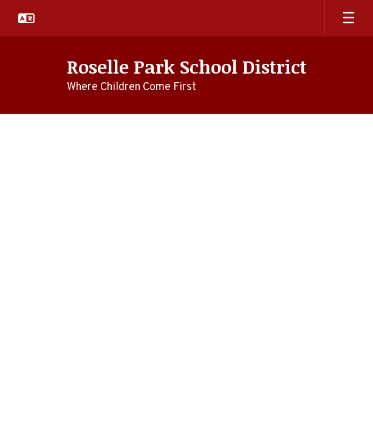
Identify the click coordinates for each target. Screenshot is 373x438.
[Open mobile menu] (348, 18)
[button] (26, 18)
